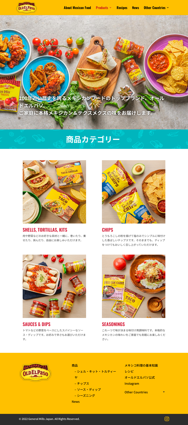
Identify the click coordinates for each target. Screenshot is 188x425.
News (135, 8)
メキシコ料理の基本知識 (141, 365)
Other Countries (154, 8)
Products (102, 8)
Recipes (122, 8)
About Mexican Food (77, 8)
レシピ (129, 371)
